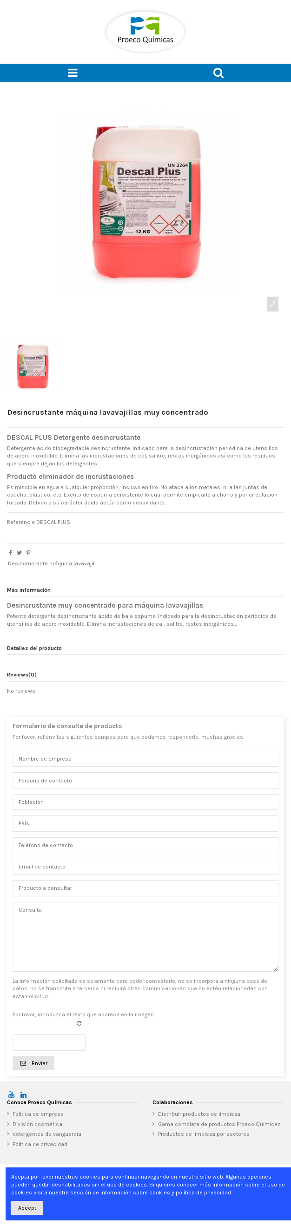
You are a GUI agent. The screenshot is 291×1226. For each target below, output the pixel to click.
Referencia (21, 522)
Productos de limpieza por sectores (204, 1134)
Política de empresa (38, 1114)
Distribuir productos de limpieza (199, 1114)
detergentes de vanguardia (47, 1134)
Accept (27, 1208)
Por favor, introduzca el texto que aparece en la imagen (83, 1014)
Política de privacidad (40, 1144)
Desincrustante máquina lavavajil (51, 563)
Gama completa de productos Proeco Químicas (219, 1124)
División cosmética (37, 1124)
